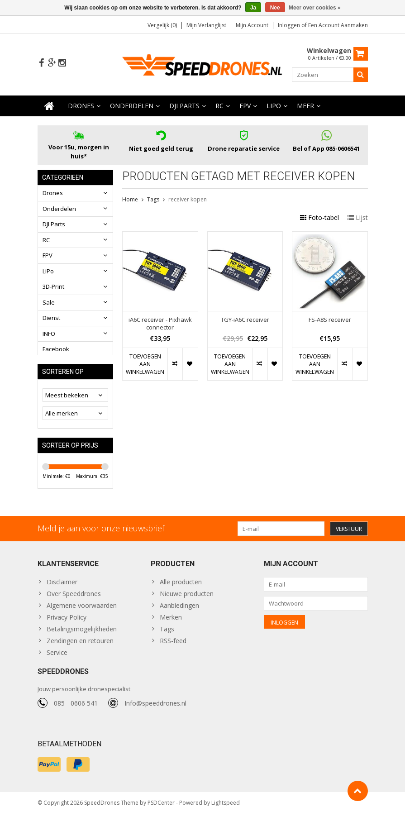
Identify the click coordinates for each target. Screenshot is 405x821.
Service (57, 658)
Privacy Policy (66, 622)
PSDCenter (161, 810)
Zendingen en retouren (80, 646)
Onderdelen (131, 106)
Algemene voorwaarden (82, 610)
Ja (253, 8)
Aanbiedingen (179, 610)
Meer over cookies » (315, 8)
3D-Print (53, 287)
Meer (305, 106)
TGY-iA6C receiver (245, 320)
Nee (275, 8)
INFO (49, 334)
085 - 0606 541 (76, 710)
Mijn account (252, 25)
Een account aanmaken (338, 25)
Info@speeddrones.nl (155, 710)
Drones (81, 106)
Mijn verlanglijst (206, 25)
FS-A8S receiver (330, 320)
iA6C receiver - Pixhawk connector (160, 323)
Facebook (56, 349)
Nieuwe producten (187, 599)
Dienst (51, 318)
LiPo (274, 106)
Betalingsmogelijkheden (82, 634)
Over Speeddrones (74, 599)
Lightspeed (225, 810)
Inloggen (289, 25)
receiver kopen (187, 200)
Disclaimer (62, 587)
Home (130, 200)
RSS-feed (173, 646)
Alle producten (181, 587)
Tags (153, 200)
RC (219, 106)
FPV (245, 106)
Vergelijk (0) (162, 25)
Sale (49, 303)
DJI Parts (184, 106)
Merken (171, 622)
